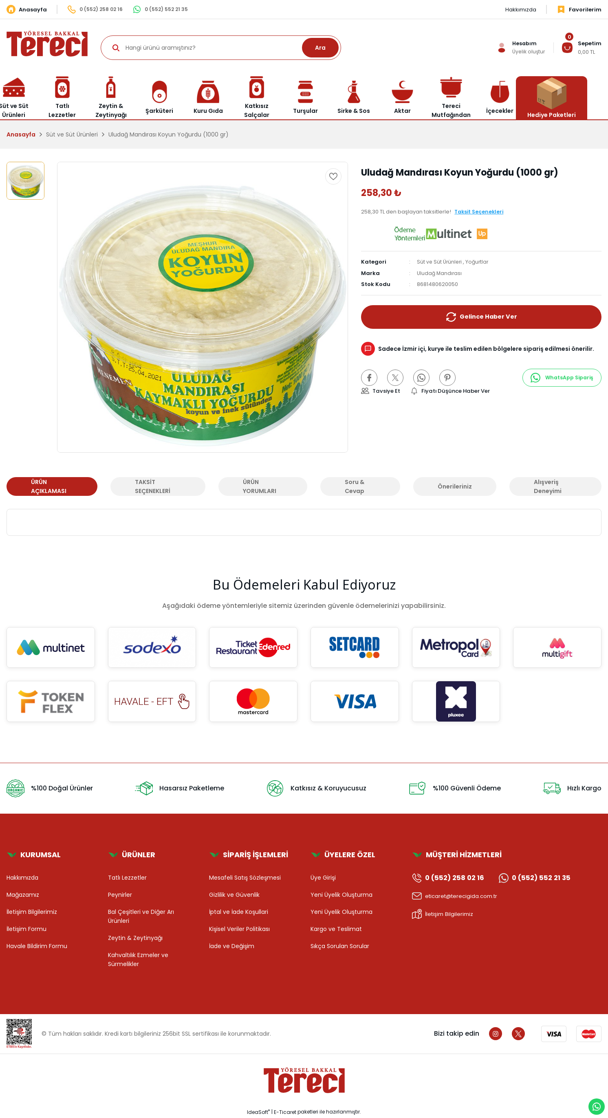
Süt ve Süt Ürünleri (440, 262)
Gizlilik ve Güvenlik (234, 895)
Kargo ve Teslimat (336, 929)
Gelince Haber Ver (481, 317)
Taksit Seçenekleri (480, 212)
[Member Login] (519, 47)
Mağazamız (23, 895)
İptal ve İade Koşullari (238, 912)
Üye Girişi (323, 878)
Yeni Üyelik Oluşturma (341, 895)
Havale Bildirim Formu (37, 946)
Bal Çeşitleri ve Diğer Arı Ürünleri (141, 916)
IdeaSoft (258, 1112)
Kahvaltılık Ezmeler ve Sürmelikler (138, 959)
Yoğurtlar (479, 262)
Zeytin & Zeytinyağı (135, 938)
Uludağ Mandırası (440, 273)
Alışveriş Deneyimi (548, 486)
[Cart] (581, 47)
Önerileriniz (455, 486)
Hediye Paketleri (551, 97)
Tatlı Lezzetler (127, 878)
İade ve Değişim (231, 946)
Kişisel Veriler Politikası (239, 929)
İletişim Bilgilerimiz (32, 912)
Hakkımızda (22, 878)
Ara (320, 48)
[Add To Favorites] (333, 176)
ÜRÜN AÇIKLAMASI (48, 486)
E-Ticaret (285, 1112)
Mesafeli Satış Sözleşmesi (245, 878)
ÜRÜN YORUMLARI (259, 486)
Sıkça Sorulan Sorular (340, 946)
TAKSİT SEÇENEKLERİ (152, 486)
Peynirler (120, 895)
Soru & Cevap (354, 486)
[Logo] (47, 43)
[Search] (221, 47)
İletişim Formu (26, 929)
